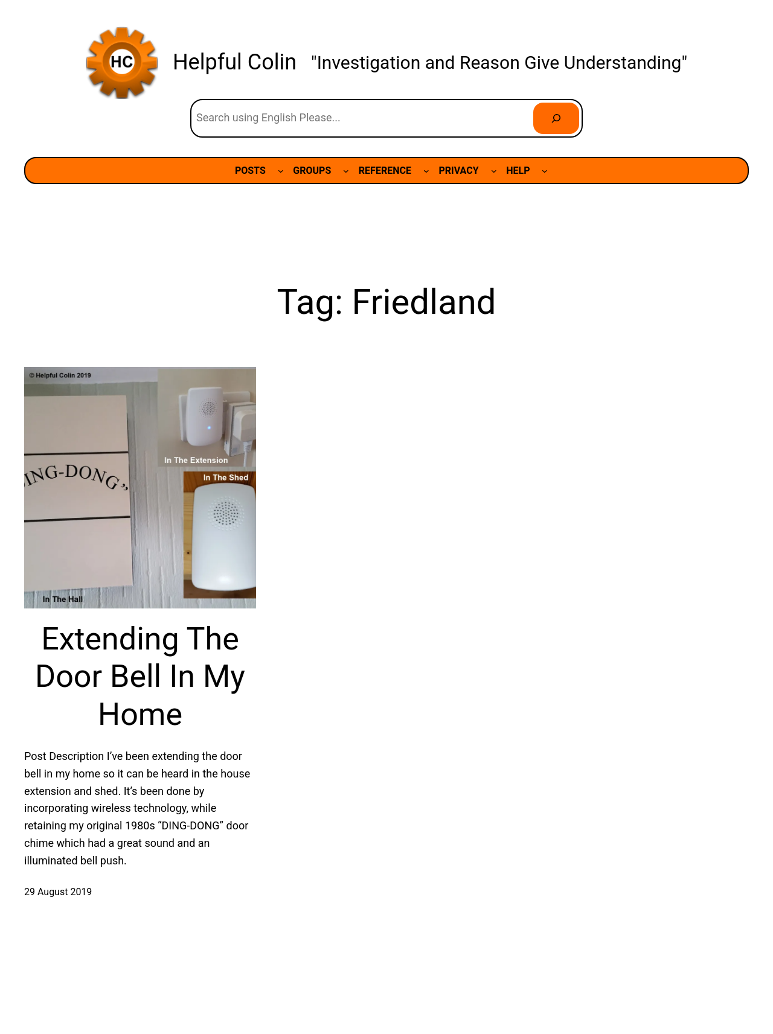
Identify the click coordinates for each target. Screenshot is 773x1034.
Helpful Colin (235, 62)
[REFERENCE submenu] (426, 171)
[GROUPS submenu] (346, 171)
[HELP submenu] (545, 171)
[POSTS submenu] (281, 171)
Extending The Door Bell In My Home (140, 677)
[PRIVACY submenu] (494, 171)
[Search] (556, 118)
